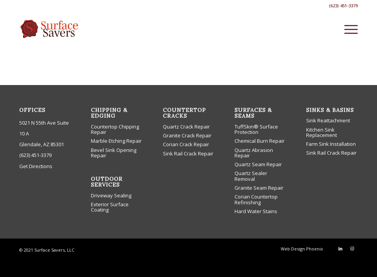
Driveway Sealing (111, 195)
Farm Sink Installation (331, 143)
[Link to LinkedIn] (340, 248)
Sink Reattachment (328, 120)
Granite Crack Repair (187, 135)
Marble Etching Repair (116, 140)
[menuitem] (347, 29)
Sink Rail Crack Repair (188, 153)
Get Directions (35, 166)
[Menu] (347, 29)
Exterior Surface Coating (110, 207)
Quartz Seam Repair (258, 164)
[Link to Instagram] (352, 248)
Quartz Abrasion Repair (254, 153)
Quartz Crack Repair (186, 126)
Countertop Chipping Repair (115, 129)
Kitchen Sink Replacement (321, 132)
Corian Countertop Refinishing (256, 199)
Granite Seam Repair (259, 187)
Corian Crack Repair (186, 144)
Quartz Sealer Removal (251, 176)
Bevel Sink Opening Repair (113, 153)
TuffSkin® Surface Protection (256, 129)
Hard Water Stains (256, 211)
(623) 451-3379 (35, 155)
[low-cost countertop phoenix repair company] (49, 29)
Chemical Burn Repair (260, 140)
